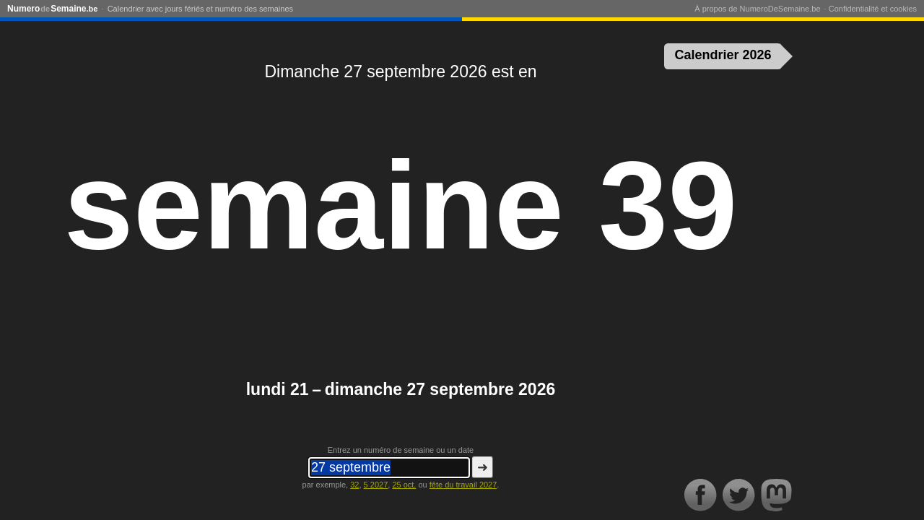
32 (354, 484)
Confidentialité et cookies (873, 8)
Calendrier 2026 (723, 55)
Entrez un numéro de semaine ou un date (401, 450)
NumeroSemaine (52, 9)
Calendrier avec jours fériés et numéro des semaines (200, 8)
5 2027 (376, 484)
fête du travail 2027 (463, 484)
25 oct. (404, 484)
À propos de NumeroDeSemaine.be (757, 8)
